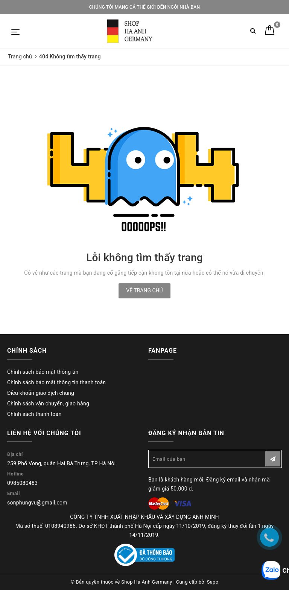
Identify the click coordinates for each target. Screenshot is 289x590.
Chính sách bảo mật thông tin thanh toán (56, 382)
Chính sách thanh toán (34, 414)
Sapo (213, 582)
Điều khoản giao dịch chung (40, 393)
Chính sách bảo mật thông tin (43, 372)
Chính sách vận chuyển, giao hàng (48, 403)
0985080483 (22, 483)
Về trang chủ (144, 290)
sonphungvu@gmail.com (37, 503)
